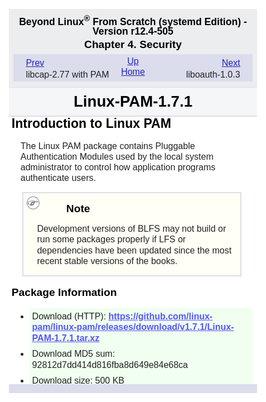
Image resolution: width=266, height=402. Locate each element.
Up (132, 61)
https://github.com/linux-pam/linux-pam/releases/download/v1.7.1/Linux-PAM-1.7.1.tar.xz (133, 327)
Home (133, 71)
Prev (35, 63)
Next (231, 63)
